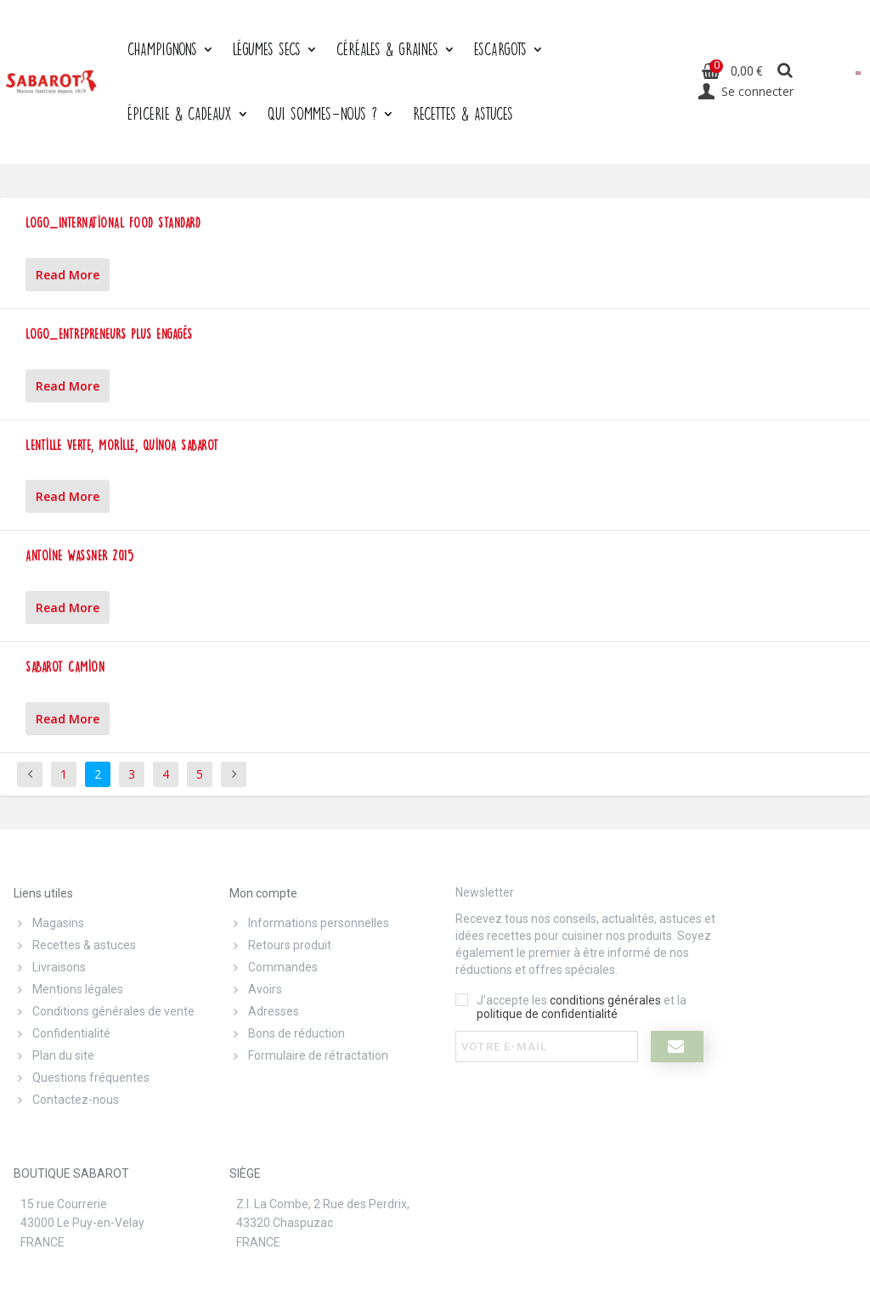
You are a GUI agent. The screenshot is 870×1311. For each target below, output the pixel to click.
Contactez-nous (66, 1099)
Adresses (264, 1011)
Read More (67, 275)
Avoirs (255, 989)
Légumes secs (267, 49)
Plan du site (54, 1055)
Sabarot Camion (65, 666)
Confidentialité (62, 1033)
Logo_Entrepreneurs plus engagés (109, 334)
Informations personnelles (309, 923)
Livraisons (50, 967)
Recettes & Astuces (463, 113)
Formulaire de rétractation (308, 1055)
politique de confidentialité (547, 1014)
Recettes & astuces (75, 945)
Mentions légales (68, 989)
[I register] (677, 1046)
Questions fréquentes (82, 1077)
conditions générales (605, 1000)
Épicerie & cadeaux (179, 113)
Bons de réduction (287, 1033)
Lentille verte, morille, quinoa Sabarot (122, 445)
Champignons (162, 49)
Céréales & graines (387, 49)
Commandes (273, 967)
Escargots (500, 49)
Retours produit (280, 945)
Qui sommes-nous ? (322, 113)
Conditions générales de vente (104, 1011)
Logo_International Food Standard (113, 222)
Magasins (49, 923)
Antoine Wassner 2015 (79, 555)
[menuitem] (858, 72)
